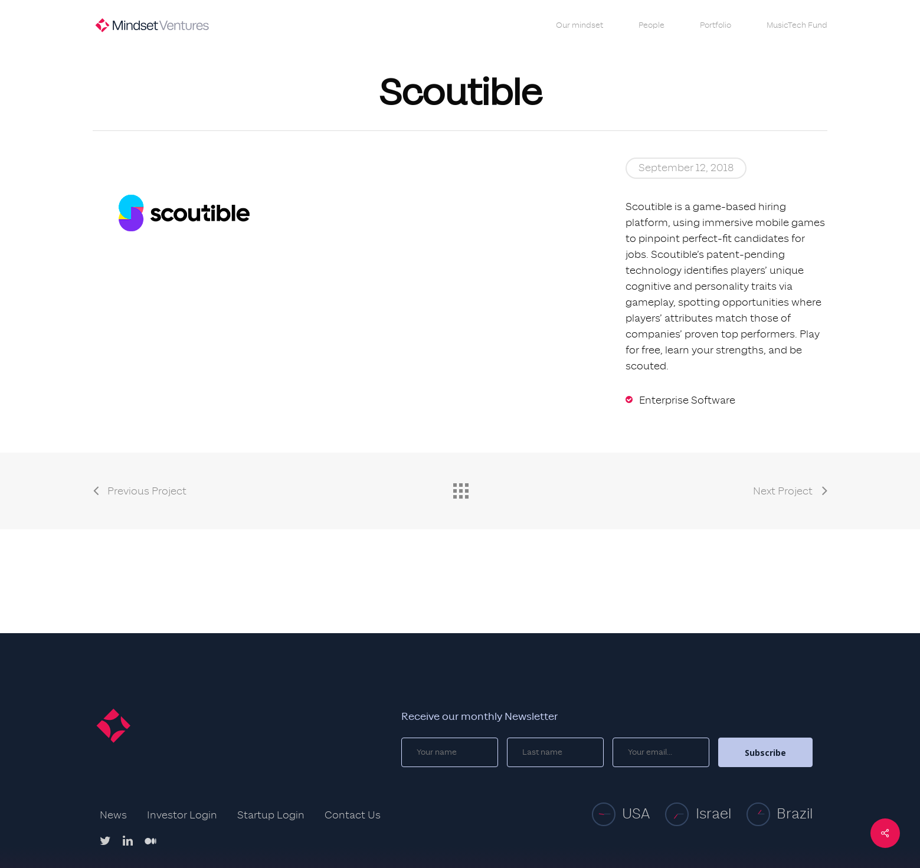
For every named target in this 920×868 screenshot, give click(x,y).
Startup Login (271, 815)
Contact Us (353, 815)
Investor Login (182, 815)
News (113, 815)
